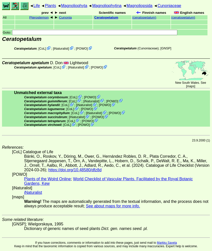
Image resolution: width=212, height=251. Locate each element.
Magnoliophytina (107, 6)
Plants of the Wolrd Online (47, 179)
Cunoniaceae (169, 6)
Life (36, 6)
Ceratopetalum (106, 17)
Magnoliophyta (74, 6)
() (144, 17)
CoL (42, 48)
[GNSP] (165, 48)
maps (190, 86)
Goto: (90, 32)
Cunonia (65, 17)
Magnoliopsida (139, 6)
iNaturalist (61, 48)
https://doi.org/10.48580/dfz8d (75, 170)
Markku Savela (167, 242)
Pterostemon (39, 17)
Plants (50, 6)
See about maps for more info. (113, 206)
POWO (82, 48)
